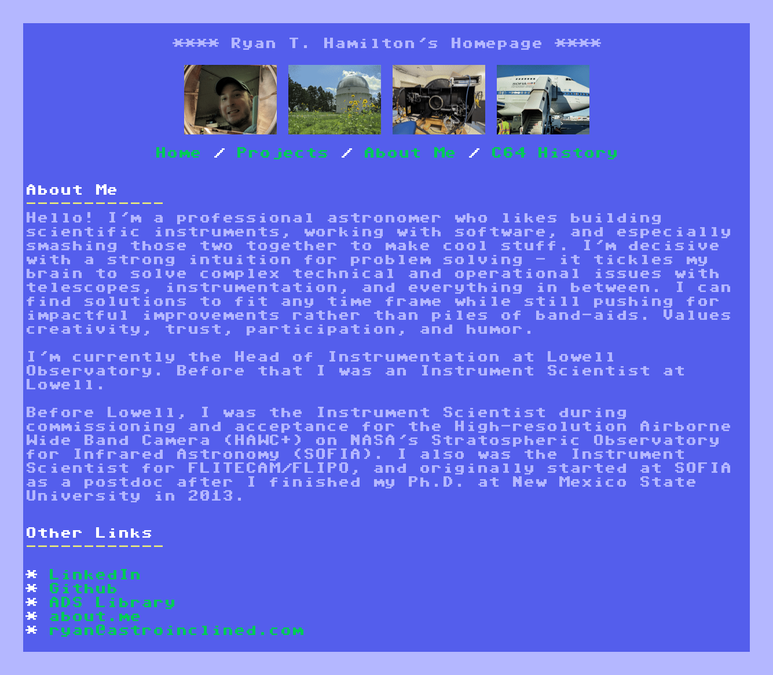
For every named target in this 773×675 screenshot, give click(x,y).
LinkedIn (95, 575)
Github (83, 589)
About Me (410, 153)
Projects (282, 153)
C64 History (554, 153)
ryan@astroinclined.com (176, 631)
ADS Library (112, 603)
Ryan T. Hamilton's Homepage (386, 44)
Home (178, 153)
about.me (95, 617)
